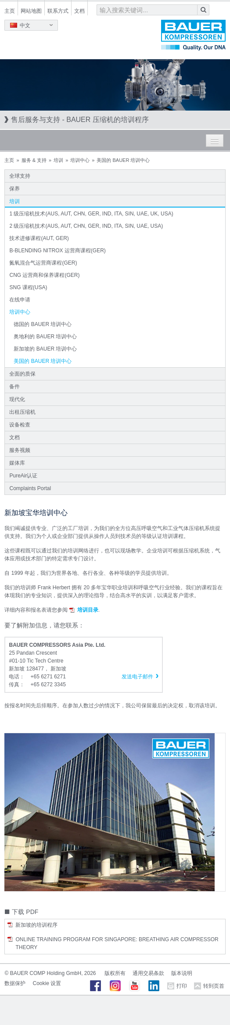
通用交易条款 (148, 973)
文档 (79, 11)
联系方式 (57, 11)
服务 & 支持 (34, 160)
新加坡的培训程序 (36, 925)
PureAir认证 (23, 476)
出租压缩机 (22, 412)
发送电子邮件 (137, 677)
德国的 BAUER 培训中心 (43, 324)
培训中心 (80, 160)
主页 (9, 11)
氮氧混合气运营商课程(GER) (43, 263)
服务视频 (19, 450)
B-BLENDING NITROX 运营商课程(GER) (57, 250)
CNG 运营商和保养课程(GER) (44, 275)
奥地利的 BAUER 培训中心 (45, 336)
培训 (58, 160)
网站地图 (31, 11)
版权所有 (115, 973)
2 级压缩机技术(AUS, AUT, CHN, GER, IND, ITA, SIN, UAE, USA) (86, 226)
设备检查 (19, 425)
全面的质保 (22, 374)
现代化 (17, 399)
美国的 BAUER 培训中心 (43, 361)
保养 (14, 189)
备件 (14, 386)
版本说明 (181, 973)
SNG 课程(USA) (28, 287)
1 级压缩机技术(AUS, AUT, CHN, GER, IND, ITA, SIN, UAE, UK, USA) (91, 214)
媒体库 (17, 463)
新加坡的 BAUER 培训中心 (45, 349)
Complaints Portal (30, 488)
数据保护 (14, 983)
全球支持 (19, 176)
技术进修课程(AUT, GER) (38, 238)
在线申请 (19, 300)
